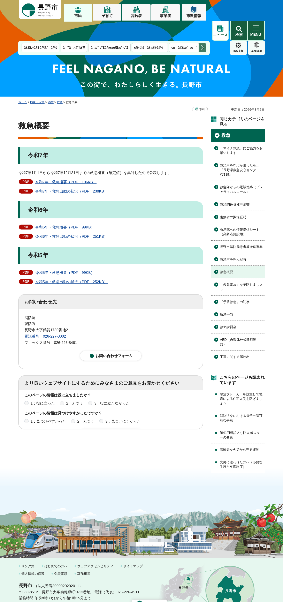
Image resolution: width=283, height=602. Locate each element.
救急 (60, 82)
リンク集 (28, 547)
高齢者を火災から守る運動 (239, 430)
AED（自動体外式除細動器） (238, 323)
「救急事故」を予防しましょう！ (241, 268)
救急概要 (226, 252)
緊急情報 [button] (256, 30)
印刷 (202, 90)
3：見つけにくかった (123, 405)
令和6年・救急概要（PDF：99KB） (64, 208)
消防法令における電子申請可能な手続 (241, 399)
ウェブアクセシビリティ (95, 547)
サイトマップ (133, 547)
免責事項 (60, 554)
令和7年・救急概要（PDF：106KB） (66, 163)
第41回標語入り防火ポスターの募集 (240, 416)
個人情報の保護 (32, 554)
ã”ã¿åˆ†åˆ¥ (74, 28)
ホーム (22, 82)
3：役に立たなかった (112, 387)
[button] (238, 9)
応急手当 (226, 295)
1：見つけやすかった (48, 405)
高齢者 (136, 16)
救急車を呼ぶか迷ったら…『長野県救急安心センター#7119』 (239, 150)
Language (238, 31)
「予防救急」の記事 (235, 282)
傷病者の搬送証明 (233, 198)
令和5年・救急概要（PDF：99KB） (64, 253)
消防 (51, 82)
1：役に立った (43, 387)
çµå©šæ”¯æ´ (184, 28)
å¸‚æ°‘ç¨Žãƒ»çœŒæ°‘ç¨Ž (109, 28)
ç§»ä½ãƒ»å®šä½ (150, 28)
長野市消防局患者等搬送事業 (241, 227)
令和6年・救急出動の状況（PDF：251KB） (71, 217)
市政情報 (193, 16)
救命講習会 (228, 307)
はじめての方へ (55, 547)
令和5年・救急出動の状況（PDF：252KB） (71, 263)
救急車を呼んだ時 (233, 240)
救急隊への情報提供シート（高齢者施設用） (239, 213)
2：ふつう (74, 387)
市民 (78, 16)
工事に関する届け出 (235, 337)
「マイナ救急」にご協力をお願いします (241, 131)
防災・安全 (37, 82)
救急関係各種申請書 (235, 185)
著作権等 (83, 554)
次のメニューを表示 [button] (202, 28)
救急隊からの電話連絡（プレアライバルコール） (241, 170)
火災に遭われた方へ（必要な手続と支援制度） (241, 445)
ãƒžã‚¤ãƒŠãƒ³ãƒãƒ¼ (40, 28)
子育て (107, 16)
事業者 (165, 16)
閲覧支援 (220, 31)
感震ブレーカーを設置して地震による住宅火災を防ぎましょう (241, 379)
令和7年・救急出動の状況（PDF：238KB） (71, 172)
